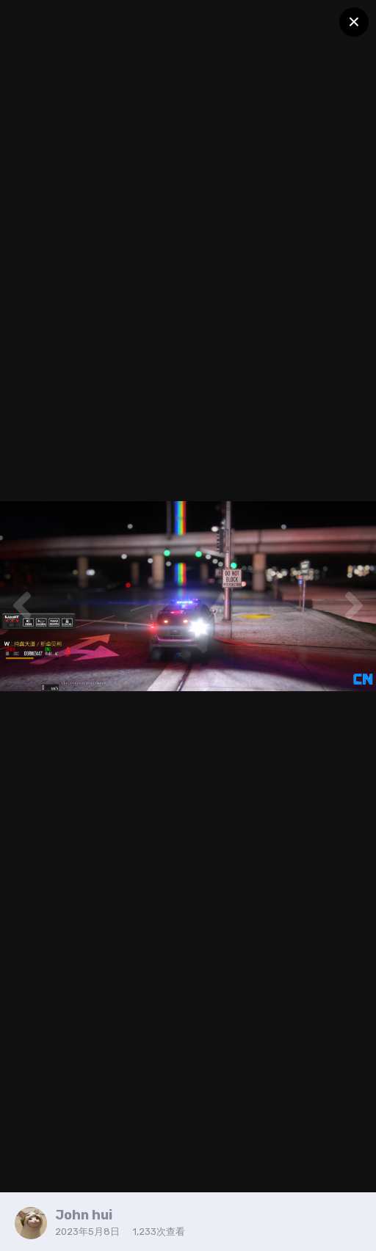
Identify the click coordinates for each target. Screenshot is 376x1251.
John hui (83, 1215)
